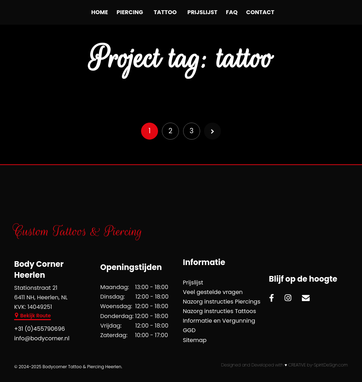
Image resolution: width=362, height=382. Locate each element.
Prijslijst (202, 12)
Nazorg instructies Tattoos (219, 311)
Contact (260, 12)
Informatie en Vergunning (219, 321)
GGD (189, 330)
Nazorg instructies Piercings (221, 302)
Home (99, 12)
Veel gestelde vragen (213, 292)
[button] (32, 316)
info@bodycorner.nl (41, 338)
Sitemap (194, 340)
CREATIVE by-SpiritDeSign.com (318, 365)
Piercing (130, 12)
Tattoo (165, 12)
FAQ (232, 12)
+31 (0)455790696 (39, 329)
